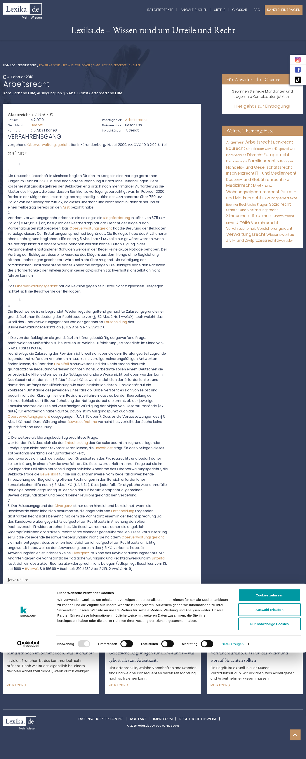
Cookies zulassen (269, 701)
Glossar (239, 9)
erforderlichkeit (181, 604)
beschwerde (100, 604)
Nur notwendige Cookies (269, 730)
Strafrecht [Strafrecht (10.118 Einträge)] (262, 216)
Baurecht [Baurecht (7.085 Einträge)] (235, 148)
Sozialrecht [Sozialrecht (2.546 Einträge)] (280, 204)
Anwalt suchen (194, 9)
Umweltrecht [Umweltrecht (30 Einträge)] (284, 216)
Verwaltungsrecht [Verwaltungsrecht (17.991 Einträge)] (246, 234)
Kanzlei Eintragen (283, 9)
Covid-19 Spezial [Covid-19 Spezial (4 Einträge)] (277, 149)
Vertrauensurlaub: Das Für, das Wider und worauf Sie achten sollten (249, 656)
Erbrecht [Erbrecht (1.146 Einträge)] (255, 155)
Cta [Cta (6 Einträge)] (293, 149)
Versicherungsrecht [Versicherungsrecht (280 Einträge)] (274, 228)
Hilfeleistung (30, 609)
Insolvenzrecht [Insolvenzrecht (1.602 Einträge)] (240, 173)
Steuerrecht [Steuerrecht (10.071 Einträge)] (238, 216)
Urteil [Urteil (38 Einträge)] (230, 223)
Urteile (220, 9)
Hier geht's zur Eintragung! (262, 106)
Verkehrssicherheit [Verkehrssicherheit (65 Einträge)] (241, 228)
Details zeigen (232, 750)
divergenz (152, 604)
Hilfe (9, 609)
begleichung (52, 604)
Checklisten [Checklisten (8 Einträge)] (255, 149)
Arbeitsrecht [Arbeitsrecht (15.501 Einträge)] (258, 142)
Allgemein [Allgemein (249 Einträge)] (235, 142)
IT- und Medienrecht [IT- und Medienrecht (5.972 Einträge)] (276, 173)
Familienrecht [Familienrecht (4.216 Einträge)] (262, 161)
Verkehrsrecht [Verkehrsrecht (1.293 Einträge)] (264, 222)
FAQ (257, 9)
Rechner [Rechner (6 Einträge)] (232, 205)
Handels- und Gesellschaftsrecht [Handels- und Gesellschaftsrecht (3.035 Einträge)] (259, 167)
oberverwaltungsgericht (106, 609)
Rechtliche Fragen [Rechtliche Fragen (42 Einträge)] (253, 204)
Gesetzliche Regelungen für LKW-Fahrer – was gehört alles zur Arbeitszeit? (152, 656)
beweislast (127, 604)
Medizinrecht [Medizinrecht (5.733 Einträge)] (239, 185)
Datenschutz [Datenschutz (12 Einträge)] (236, 155)
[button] (12, 589)
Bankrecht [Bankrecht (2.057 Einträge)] (283, 142)
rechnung (143, 609)
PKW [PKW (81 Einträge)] (266, 198)
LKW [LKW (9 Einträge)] (286, 180)
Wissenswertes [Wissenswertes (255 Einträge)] (280, 234)
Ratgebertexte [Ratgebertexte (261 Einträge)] (284, 198)
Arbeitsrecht (27, 65)
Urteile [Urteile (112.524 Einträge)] (242, 222)
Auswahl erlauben (269, 716)
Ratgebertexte (160, 9)
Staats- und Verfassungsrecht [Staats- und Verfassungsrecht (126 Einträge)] (252, 209)
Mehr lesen (16, 685)
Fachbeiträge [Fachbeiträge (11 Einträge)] (236, 161)
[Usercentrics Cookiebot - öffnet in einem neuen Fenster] (28, 750)
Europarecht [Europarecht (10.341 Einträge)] (277, 155)
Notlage (72, 609)
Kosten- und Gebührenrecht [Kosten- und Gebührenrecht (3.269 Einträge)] (254, 179)
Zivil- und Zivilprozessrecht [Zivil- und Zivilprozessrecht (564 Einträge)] (251, 240)
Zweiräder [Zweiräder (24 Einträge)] (285, 240)
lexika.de (9, 65)
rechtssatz (167, 609)
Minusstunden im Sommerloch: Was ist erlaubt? (50, 653)
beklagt (76, 604)
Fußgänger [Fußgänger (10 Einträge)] (285, 161)
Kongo (53, 609)
